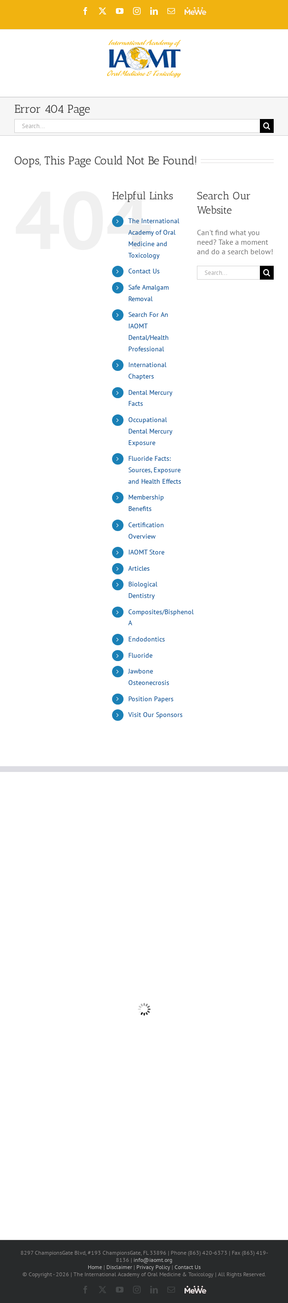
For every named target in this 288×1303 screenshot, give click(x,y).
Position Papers (151, 699)
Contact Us (144, 271)
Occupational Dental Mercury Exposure (150, 431)
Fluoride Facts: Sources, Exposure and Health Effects (154, 470)
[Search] (267, 126)
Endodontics (146, 639)
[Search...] (137, 126)
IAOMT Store (146, 552)
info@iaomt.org (153, 1259)
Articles (139, 568)
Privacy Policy (153, 1266)
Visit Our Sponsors (155, 714)
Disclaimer (119, 1266)
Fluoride (140, 655)
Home (95, 1266)
